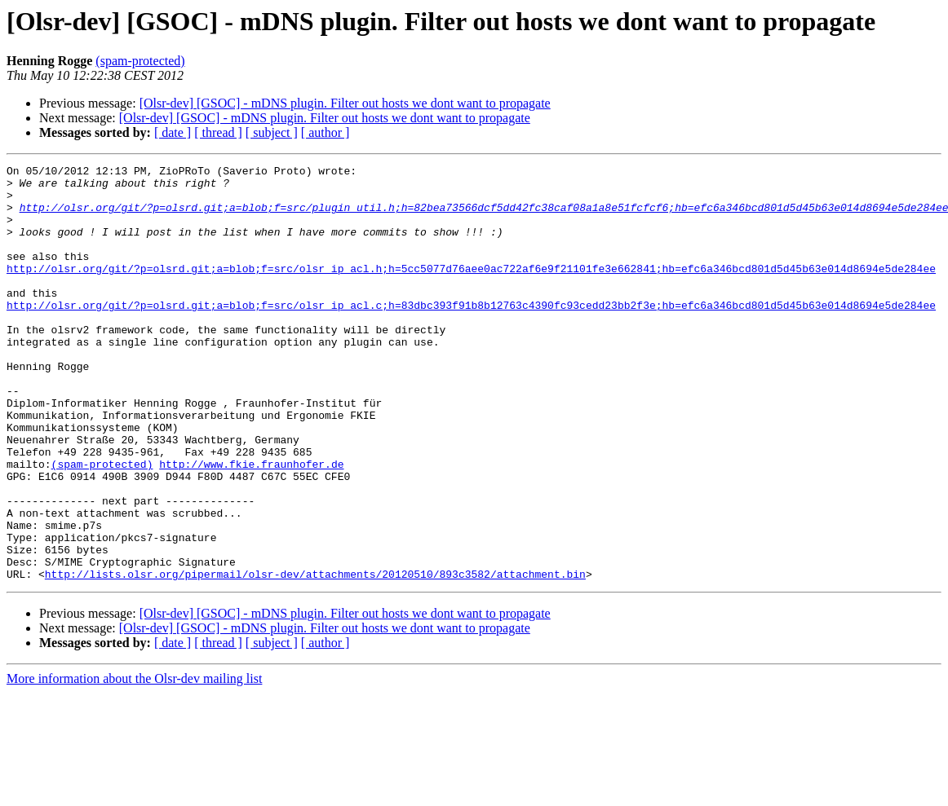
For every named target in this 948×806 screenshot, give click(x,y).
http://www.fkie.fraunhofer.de (251, 525)
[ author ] (325, 132)
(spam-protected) (139, 61)
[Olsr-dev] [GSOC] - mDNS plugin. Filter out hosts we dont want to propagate (345, 103)
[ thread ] (218, 132)
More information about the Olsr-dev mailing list (134, 762)
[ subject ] (272, 132)
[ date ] (172, 132)
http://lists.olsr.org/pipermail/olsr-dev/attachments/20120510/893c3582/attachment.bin (315, 657)
